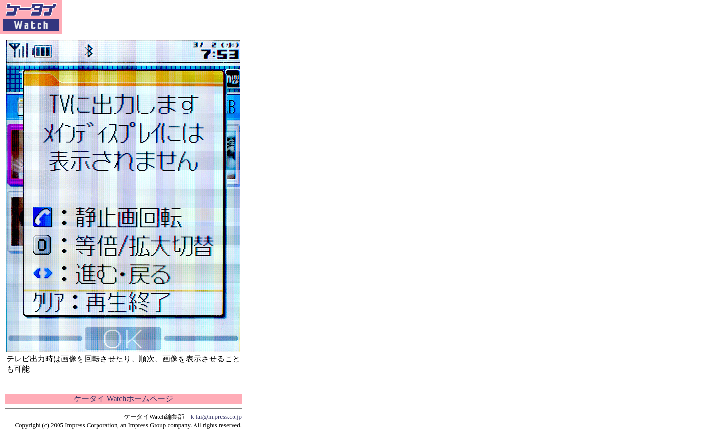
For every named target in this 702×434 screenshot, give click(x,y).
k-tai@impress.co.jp (216, 416)
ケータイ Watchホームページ (123, 399)
